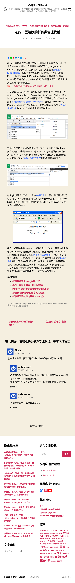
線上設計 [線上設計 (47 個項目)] (44, 557)
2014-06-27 (38, 38)
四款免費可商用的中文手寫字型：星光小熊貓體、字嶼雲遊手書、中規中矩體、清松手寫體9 (19, 466)
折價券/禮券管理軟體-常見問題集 (28, 292)
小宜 (26, 38)
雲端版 (18, 306)
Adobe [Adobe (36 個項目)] (43, 530)
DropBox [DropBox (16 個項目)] (66, 530)
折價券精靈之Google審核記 (26, 281)
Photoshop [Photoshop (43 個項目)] (45, 538)
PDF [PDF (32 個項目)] (41, 536)
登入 (41, 506)
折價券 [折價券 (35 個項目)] (43, 547)
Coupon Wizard (15, 303)
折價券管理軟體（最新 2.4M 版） (28, 296)
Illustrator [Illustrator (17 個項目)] (52, 533)
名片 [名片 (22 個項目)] (64, 544)
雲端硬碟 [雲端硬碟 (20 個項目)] (59, 561)
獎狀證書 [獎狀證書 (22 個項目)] (42, 553)
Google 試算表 (42, 303)
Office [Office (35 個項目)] (66, 533)
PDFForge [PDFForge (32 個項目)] (64, 536)
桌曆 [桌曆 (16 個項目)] (41, 550)
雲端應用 (66, 26)
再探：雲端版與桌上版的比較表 (27, 285)
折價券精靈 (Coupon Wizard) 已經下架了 (34, 86)
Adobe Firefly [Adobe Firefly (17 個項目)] (50, 530)
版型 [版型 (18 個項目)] (56, 550)
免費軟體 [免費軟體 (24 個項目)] (56, 544)
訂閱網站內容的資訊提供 (50, 509)
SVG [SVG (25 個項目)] (60, 539)
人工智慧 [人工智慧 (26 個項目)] (43, 544)
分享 (24, 58)
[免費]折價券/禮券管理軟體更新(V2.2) (30, 289)
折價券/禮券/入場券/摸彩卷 (39, 26)
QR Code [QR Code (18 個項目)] (54, 539)
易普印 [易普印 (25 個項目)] (56, 547)
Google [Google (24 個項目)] (46, 533)
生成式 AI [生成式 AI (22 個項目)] (49, 553)
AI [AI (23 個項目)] (56, 531)
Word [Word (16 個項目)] (64, 539)
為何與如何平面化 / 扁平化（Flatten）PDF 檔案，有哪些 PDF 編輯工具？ (18, 455)
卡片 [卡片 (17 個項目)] (61, 543)
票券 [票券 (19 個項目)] (54, 553)
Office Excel (52, 303)
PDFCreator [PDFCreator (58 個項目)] (51, 535)
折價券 (60, 303)
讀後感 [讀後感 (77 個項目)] (62, 557)
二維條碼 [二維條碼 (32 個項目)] (59, 541)
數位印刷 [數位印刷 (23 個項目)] (49, 547)
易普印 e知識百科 (37, 5)
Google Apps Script (29, 303)
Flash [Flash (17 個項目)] (41, 533)
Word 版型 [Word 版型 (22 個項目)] (43, 541)
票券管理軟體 (56, 26)
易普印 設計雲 (49, 475)
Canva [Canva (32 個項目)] (60, 530)
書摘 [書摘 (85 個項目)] (62, 547)
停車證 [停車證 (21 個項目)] (49, 544)
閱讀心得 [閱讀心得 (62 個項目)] (45, 560)
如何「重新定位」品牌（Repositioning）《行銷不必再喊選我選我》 (19, 518)
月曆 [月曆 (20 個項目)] (67, 547)
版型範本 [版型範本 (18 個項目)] (61, 550)
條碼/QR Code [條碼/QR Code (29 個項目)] (48, 550)
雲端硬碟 (25, 306)
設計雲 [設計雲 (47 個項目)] (53, 557)
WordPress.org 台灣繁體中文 (52, 516)
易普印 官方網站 (49, 470)
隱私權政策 (34, 577)
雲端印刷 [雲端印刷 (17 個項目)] (53, 561)
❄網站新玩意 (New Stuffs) (17, 26)
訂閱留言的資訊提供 (48, 513)
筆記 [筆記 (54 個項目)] (59, 553)
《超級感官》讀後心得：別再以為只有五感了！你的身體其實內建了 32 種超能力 (19, 476)
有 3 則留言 (53, 38)
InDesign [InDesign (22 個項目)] (59, 533)
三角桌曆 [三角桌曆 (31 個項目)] (51, 541)
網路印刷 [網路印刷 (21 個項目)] (66, 553)
